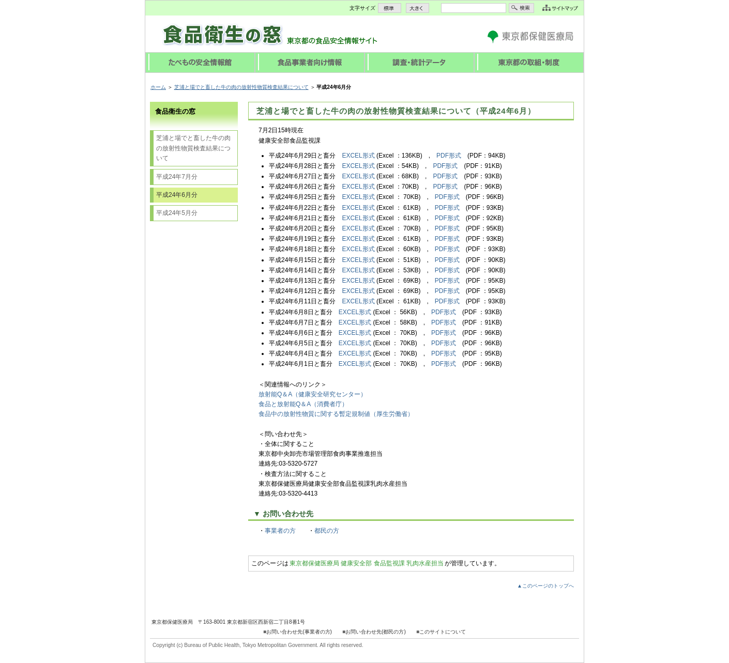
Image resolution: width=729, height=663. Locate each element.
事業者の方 (280, 530)
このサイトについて (442, 632)
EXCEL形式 (358, 155)
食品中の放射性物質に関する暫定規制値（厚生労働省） (336, 414)
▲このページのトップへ (545, 586)
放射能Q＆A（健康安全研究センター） (313, 394)
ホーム (158, 87)
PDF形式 (448, 155)
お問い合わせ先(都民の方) (375, 632)
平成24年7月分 (177, 176)
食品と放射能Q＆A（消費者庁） (303, 404)
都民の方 (326, 530)
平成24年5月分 (177, 213)
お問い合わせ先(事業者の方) (299, 632)
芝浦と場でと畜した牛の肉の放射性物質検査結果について (241, 87)
